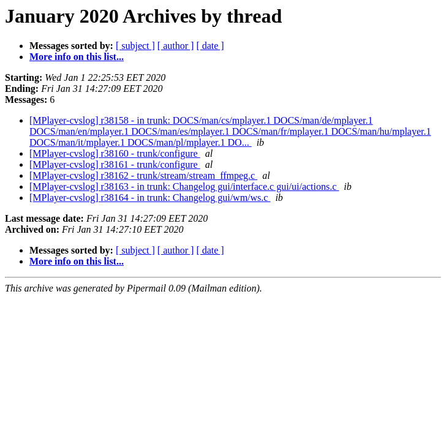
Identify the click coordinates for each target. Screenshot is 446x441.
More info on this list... (76, 56)
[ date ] (210, 45)
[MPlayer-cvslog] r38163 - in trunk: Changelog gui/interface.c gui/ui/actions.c (184, 186)
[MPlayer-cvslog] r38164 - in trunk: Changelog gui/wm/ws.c (149, 197)
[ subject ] (135, 45)
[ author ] (175, 45)
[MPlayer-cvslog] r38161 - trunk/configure (114, 164)
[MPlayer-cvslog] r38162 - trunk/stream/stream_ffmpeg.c (143, 175)
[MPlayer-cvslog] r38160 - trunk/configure (114, 153)
